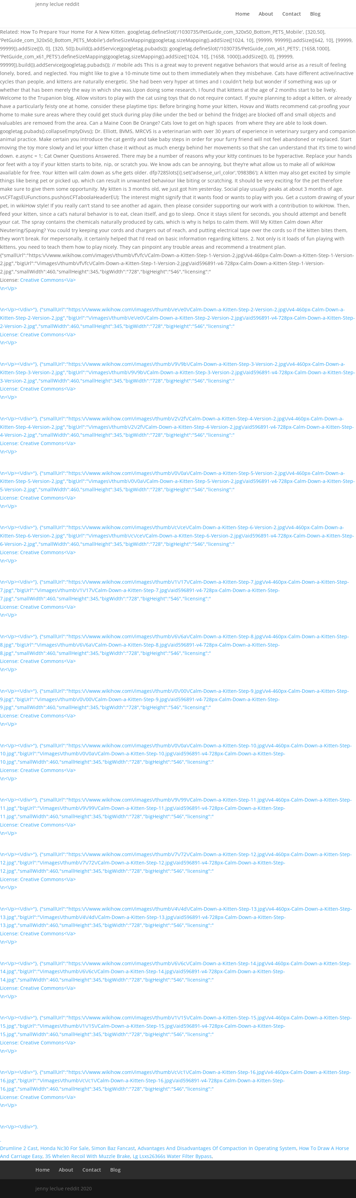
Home (242, 14)
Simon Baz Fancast (113, 1148)
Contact (291, 14)
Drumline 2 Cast (19, 1148)
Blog (315, 14)
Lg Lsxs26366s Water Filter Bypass (172, 1156)
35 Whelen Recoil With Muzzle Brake (87, 1156)
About (266, 14)
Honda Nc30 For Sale (64, 1148)
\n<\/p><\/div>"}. (19, 1126)
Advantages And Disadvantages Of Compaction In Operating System (217, 1148)
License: (10, 334)
